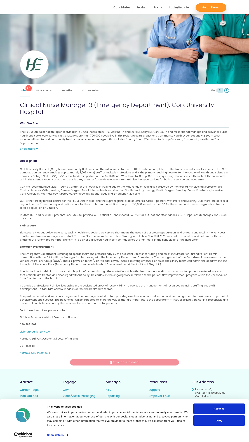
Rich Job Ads (29, 397)
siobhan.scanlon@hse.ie (35, 332)
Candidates (121, 7)
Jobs (25, 88)
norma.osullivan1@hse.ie (35, 353)
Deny (219, 420)
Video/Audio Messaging (79, 397)
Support (154, 391)
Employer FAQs (159, 397)
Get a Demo (211, 7)
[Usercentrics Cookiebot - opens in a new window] (23, 435)
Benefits (67, 90)
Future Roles (90, 90)
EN (220, 90)
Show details (55, 434)
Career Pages (29, 391)
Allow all (219, 408)
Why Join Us (44, 90)
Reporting (113, 397)
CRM (66, 391)
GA (213, 90)
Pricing (158, 7)
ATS (108, 391)
